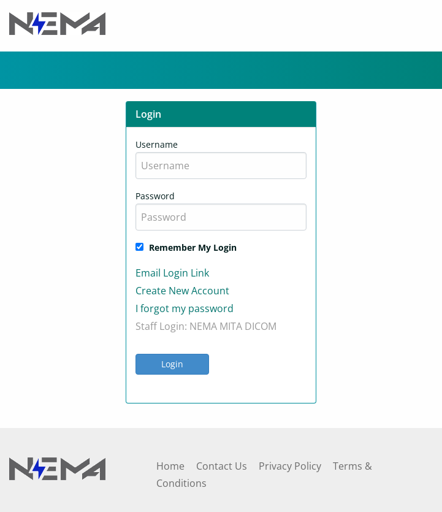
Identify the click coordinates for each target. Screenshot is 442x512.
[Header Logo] (57, 22)
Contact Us (221, 466)
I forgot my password (184, 308)
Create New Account (182, 290)
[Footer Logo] (57, 467)
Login (172, 364)
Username (156, 144)
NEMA (203, 326)
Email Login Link (172, 273)
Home (170, 466)
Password (155, 196)
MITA (230, 326)
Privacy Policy (290, 466)
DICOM (260, 326)
